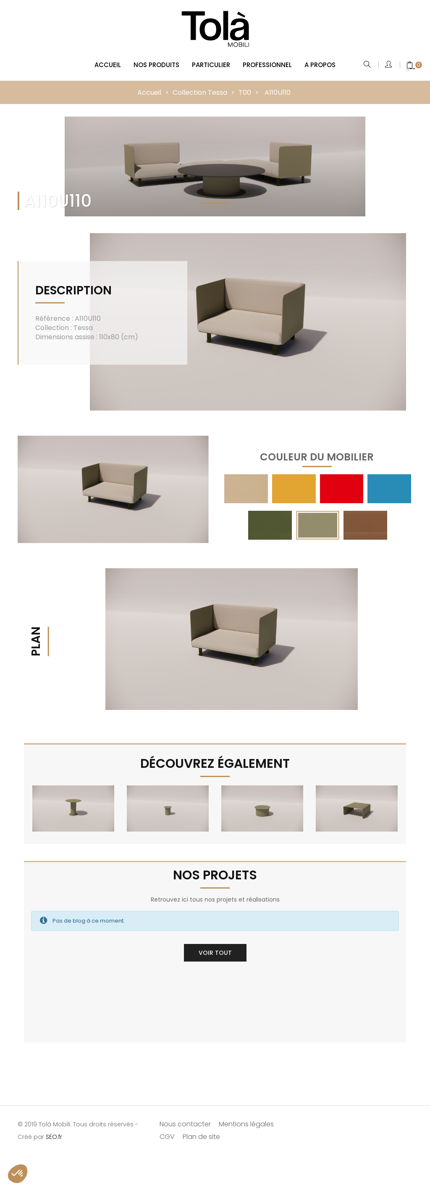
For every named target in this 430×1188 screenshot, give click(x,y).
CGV (167, 1135)
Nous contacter (185, 1123)
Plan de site (201, 1135)
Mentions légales (246, 1123)
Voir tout (215, 951)
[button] (18, 1174)
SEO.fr (54, 1135)
